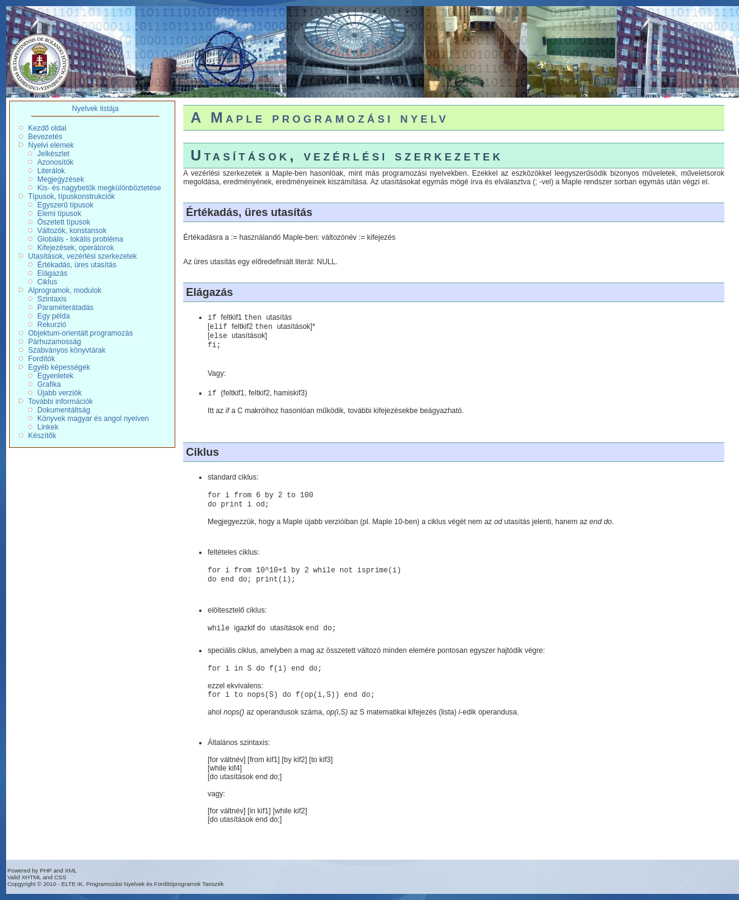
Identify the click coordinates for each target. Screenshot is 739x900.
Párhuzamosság (54, 341)
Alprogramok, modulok (64, 290)
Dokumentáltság (63, 410)
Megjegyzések (60, 179)
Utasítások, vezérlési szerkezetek (82, 256)
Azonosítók (55, 162)
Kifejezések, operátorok (75, 247)
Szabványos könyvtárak (67, 350)
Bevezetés (45, 136)
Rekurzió (51, 324)
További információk (60, 401)
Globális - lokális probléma (80, 239)
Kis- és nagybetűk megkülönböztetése (99, 188)
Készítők (42, 435)
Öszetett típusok (63, 222)
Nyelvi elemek (51, 145)
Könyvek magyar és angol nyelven (93, 418)
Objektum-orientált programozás (80, 333)
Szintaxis (52, 299)
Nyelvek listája (95, 108)
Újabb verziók (59, 393)
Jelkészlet (53, 153)
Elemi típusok (59, 213)
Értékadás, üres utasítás (76, 265)
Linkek (48, 427)
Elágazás (52, 273)
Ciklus (47, 282)
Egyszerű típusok (65, 205)
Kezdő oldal (47, 128)
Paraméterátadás (65, 307)
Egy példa (53, 316)
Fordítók (41, 359)
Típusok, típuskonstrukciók (71, 196)
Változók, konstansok (71, 230)
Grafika (49, 384)
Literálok (51, 171)
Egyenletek (55, 376)
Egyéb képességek (59, 367)
